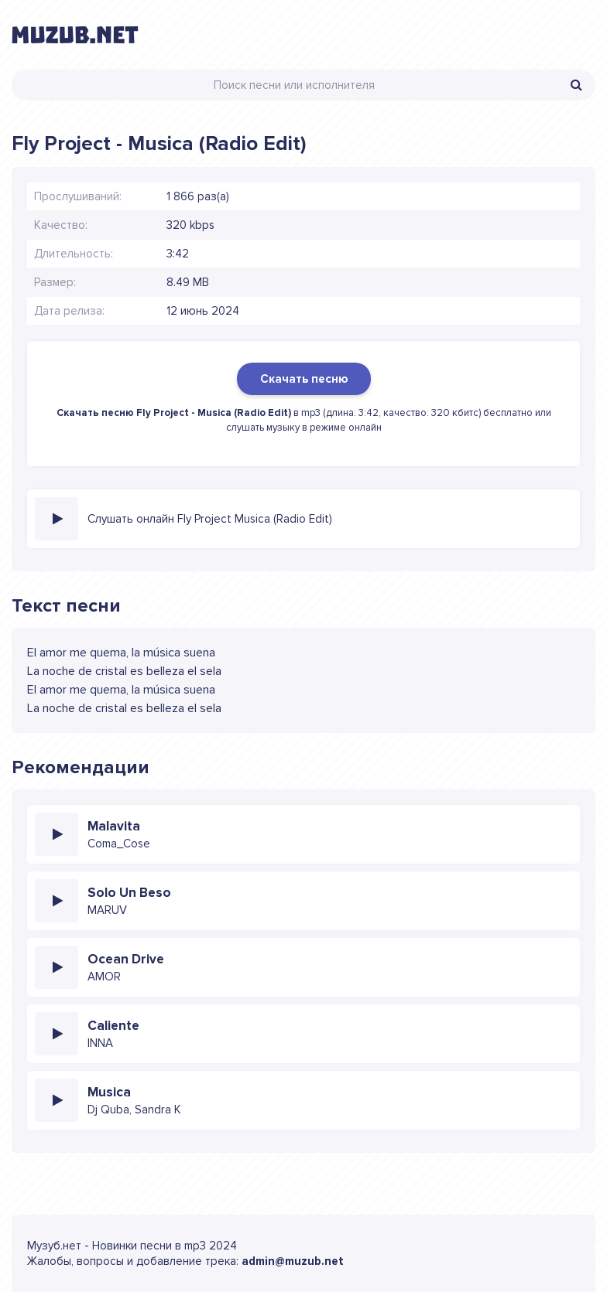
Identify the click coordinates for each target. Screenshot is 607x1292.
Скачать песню (304, 379)
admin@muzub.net (293, 1261)
